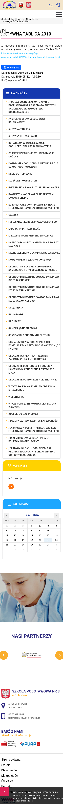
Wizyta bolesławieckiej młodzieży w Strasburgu (31, 388)
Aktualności (30, 19)
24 (48, 540)
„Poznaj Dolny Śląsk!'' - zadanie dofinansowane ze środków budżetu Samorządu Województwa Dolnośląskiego (32, 107)
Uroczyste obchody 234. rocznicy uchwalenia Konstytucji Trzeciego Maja (31, 369)
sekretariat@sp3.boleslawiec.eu (51, 5)
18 (56, 535)
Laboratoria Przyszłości (24, 228)
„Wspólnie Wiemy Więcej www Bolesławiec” (26, 121)
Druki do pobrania (20, 173)
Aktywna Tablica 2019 (26, 33)
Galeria (13, 215)
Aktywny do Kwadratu (22, 136)
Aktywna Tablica (19, 129)
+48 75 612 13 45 (58, 5)
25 (56, 540)
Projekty (14, 321)
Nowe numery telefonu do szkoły (29, 259)
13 (15, 535)
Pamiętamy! (15, 314)
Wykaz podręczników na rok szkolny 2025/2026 (32, 405)
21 (23, 540)
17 (48, 535)
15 (31, 535)
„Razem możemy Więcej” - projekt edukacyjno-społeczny (29, 440)
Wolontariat (16, 396)
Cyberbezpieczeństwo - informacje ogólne (31, 155)
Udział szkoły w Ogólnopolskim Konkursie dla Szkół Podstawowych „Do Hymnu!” (34, 345)
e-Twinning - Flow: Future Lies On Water (33, 187)
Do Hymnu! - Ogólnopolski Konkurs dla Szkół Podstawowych (33, 165)
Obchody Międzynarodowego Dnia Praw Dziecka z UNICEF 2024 (33, 299)
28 (23, 545)
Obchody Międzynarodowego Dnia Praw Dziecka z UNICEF (33, 279)
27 (15, 545)
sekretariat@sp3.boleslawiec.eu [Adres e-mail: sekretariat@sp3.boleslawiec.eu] (24, 718)
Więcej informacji (11, 486)
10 (48, 530)
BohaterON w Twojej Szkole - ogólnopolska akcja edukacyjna (29, 145)
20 (15, 540)
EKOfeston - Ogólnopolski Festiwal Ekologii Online (31, 196)
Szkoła (5, 765)
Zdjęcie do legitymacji (23, 414)
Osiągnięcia (15, 307)
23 (40, 540)
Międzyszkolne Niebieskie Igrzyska (30, 235)
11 (56, 530)
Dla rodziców (9, 775)
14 (23, 535)
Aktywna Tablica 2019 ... (16, 21)
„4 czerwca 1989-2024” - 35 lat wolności (33, 420)
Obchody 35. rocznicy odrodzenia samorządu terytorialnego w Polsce (32, 268)
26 (7, 545)
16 (40, 535)
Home (18, 19)
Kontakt (6, 786)
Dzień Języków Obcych (22, 180)
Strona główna (10, 759)
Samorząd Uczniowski (22, 328)
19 (7, 540)
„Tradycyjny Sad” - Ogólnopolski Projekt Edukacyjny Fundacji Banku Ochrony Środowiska (31, 451)
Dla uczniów (9, 770)
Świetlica (7, 781)
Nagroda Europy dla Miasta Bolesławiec (34, 252)
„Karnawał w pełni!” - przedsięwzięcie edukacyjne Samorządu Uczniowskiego (33, 429)
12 (7, 535)
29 (31, 545)
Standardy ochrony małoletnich (29, 335)
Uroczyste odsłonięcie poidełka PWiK (32, 379)
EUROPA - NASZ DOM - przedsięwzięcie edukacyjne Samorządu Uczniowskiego (33, 206)
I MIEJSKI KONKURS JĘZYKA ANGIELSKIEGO (32, 222)
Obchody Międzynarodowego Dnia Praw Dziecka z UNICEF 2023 (33, 289)
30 (40, 545)
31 (48, 545)
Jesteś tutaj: (8, 19)
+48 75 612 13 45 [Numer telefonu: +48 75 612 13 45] (16, 714)
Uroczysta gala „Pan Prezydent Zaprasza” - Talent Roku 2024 (29, 357)
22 (31, 540)
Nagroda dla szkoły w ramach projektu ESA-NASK (34, 244)
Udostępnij (11, 67)
